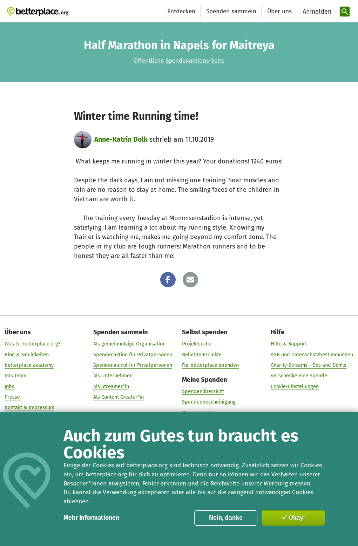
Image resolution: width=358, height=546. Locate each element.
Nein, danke (226, 518)
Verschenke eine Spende (299, 376)
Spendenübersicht (203, 391)
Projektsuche (196, 344)
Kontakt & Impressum (29, 408)
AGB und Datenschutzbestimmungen (312, 354)
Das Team (15, 376)
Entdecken (181, 11)
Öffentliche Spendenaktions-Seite (179, 60)
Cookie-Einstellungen (295, 386)
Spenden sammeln (231, 11)
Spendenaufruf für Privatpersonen (132, 365)
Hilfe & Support (289, 344)
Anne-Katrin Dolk (121, 139)
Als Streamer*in (111, 386)
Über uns (279, 11)
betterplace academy (29, 365)
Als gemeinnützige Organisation (129, 344)
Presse (12, 397)
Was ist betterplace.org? (33, 344)
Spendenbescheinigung (209, 402)
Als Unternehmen (113, 376)
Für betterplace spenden (210, 365)
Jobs (9, 386)
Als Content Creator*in (118, 397)
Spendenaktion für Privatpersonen (132, 354)
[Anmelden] (316, 12)
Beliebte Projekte (202, 354)
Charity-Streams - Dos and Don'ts (308, 365)
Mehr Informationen (91, 518)
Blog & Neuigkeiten (27, 354)
